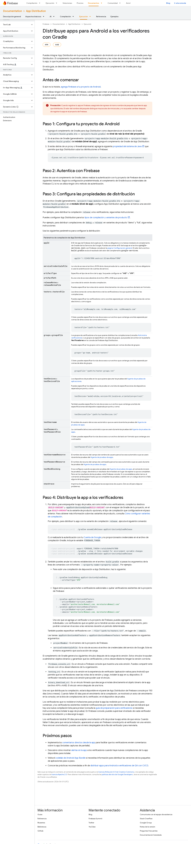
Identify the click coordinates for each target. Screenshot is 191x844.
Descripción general (12, 16)
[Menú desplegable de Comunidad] (121, 3)
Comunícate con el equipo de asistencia (156, 814)
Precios (80, 3)
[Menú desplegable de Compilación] (40, 3)
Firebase (46, 24)
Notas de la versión (147, 827)
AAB (57, 44)
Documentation (12, 11)
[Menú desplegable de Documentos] (102, 3)
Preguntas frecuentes (148, 831)
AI (50, 16)
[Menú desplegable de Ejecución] (57, 3)
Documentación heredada (151, 835)
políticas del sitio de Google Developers (117, 774)
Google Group (146, 822)
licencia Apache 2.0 (59, 774)
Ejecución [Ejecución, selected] (83, 16)
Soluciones (67, 3)
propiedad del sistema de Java (127, 146)
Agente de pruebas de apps (102, 457)
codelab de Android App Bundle (70, 758)
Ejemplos (114, 16)
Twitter (91, 822)
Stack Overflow (146, 818)
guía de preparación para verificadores (114, 708)
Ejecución (50, 3)
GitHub (40, 831)
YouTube (92, 827)
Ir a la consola (180, 3)
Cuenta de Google (92, 537)
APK (46, 44)
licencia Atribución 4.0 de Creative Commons (116, 772)
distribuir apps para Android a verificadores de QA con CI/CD (119, 765)
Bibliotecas (42, 827)
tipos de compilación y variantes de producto (106, 217)
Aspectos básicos (33, 16)
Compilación (31, 3)
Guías (40, 814)
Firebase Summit (95, 818)
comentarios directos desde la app (78, 742)
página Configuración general (119, 248)
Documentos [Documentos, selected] (93, 3)
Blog (168, 3)
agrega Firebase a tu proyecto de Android (81, 87)
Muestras (41, 822)
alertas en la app (79, 750)
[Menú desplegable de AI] (54, 16)
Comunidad (113, 3)
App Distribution (36, 11)
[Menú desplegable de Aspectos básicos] (44, 16)
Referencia (101, 16)
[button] (15, 24)
